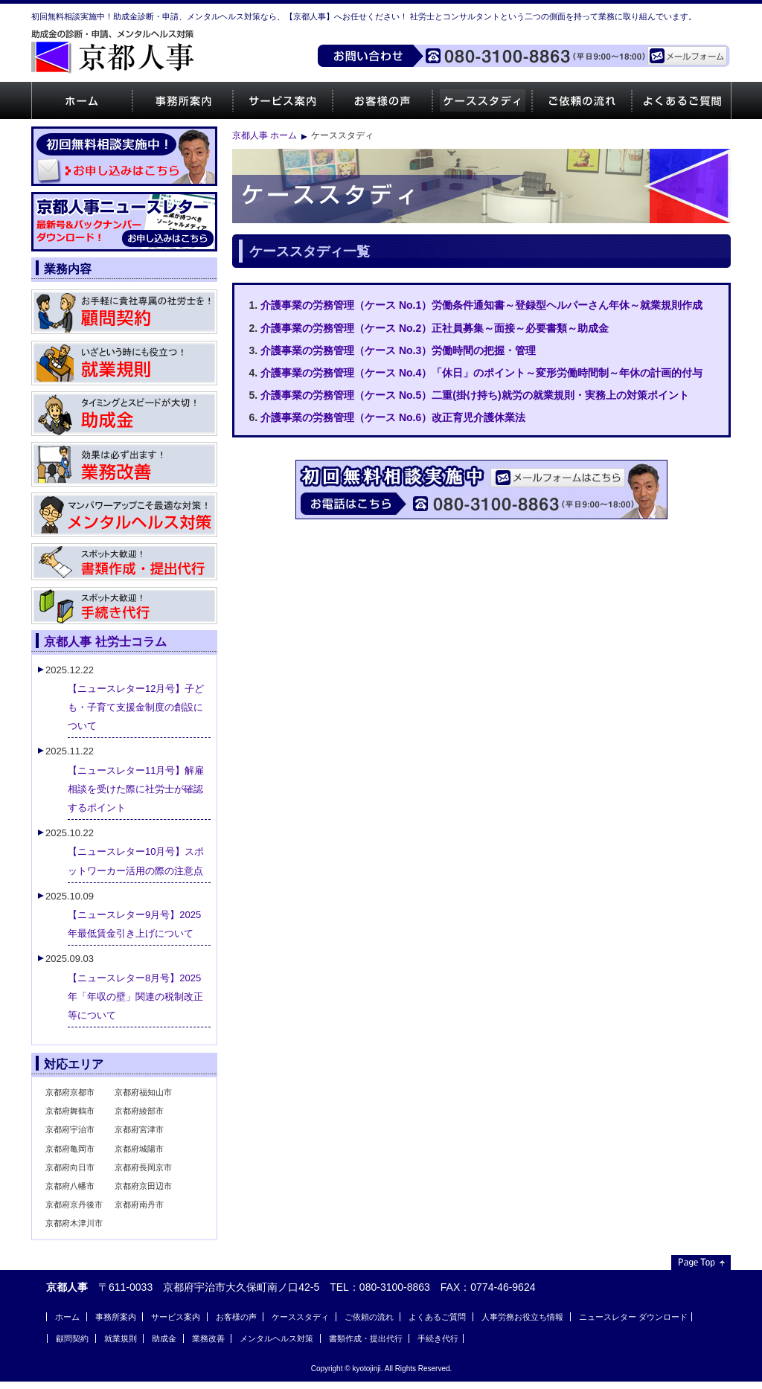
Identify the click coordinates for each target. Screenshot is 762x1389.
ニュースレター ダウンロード (633, 1316)
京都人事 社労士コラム (105, 641)
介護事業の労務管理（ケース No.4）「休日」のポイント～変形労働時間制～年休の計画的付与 (481, 373)
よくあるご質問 (681, 100)
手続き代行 (437, 1338)
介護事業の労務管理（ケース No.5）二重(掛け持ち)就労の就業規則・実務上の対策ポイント (474, 395)
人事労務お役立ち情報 (522, 1316)
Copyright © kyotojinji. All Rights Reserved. (381, 1368)
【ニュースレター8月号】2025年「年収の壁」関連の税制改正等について (135, 996)
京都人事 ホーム (264, 135)
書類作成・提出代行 (366, 1338)
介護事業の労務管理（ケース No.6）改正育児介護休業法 (392, 417)
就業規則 (120, 1338)
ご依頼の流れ (581, 100)
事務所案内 (182, 100)
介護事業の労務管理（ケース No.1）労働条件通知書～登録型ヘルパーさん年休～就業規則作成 (481, 305)
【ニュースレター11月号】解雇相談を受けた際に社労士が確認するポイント (136, 789)
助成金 (164, 1338)
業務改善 (208, 1338)
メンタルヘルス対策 (276, 1338)
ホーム (81, 100)
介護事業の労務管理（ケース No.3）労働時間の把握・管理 (398, 350)
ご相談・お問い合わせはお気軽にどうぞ (481, 489)
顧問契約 (72, 1338)
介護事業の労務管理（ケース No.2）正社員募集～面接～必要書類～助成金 (434, 328)
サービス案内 (282, 100)
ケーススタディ (482, 100)
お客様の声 (382, 100)
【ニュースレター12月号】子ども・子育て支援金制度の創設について (136, 707)
